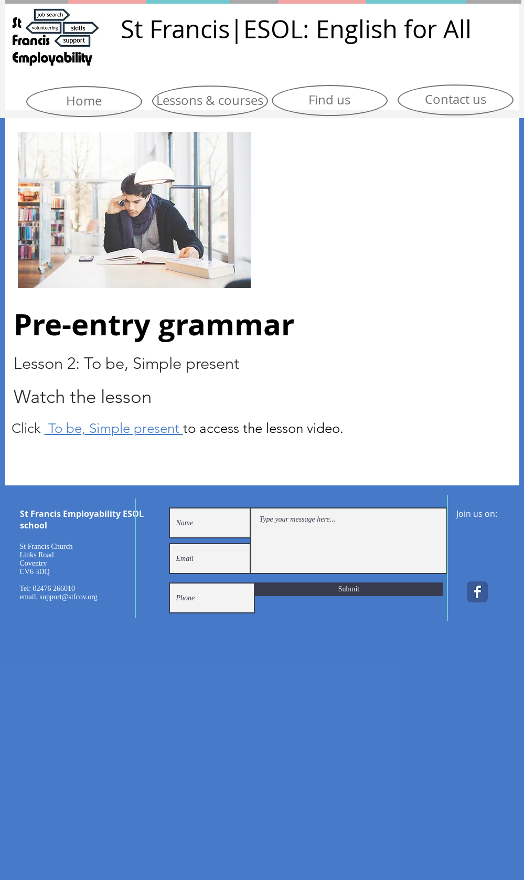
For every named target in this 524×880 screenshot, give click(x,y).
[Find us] (330, 100)
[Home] (84, 101)
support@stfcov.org (69, 597)
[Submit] (349, 589)
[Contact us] (456, 99)
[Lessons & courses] (210, 101)
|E (243, 29)
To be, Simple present (115, 428)
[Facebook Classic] (477, 591)
